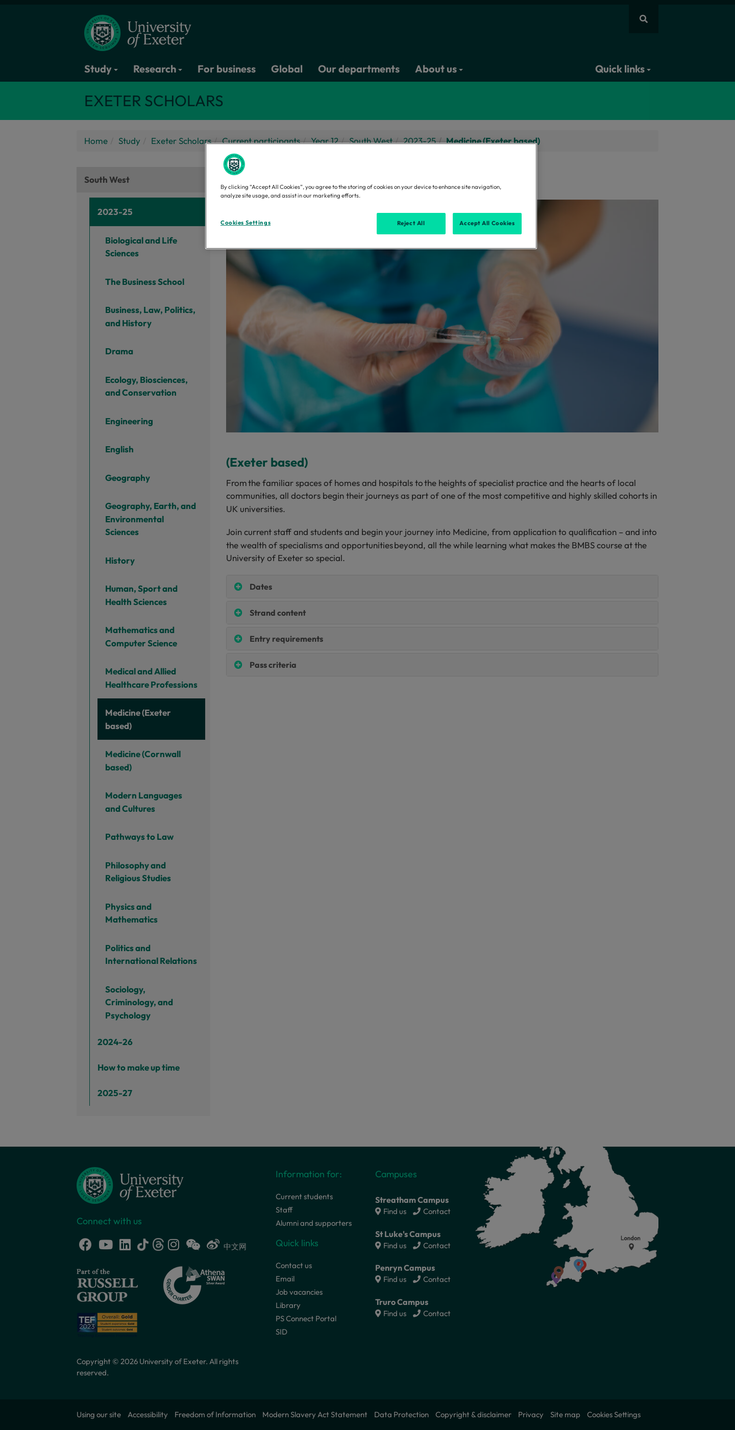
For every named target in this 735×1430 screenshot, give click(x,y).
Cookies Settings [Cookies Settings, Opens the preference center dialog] (245, 222)
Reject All (411, 223)
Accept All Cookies (486, 223)
